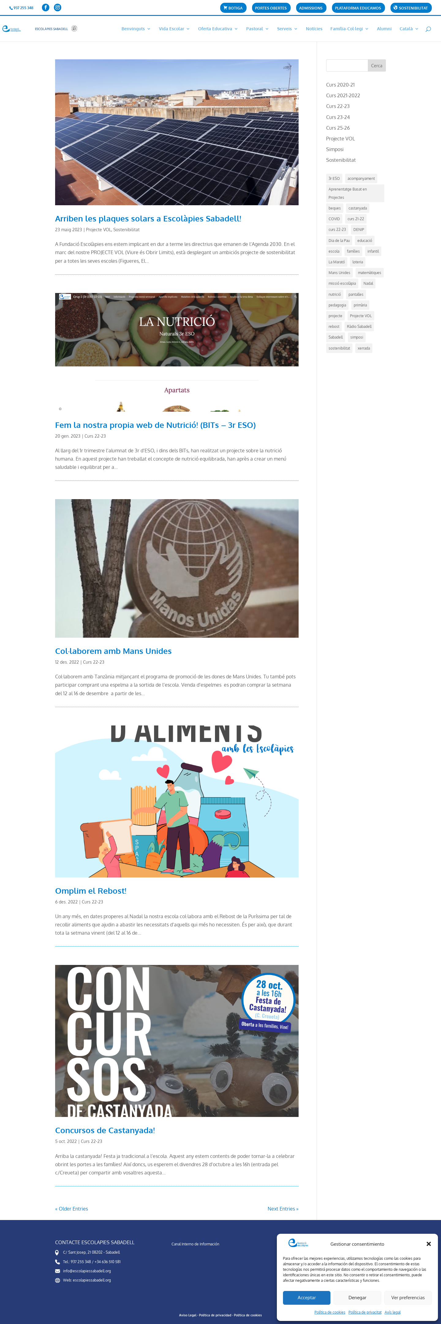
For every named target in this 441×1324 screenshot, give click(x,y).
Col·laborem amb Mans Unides (113, 651)
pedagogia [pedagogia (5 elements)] (337, 305)
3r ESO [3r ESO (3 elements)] (334, 178)
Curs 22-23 (95, 436)
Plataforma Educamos (358, 8)
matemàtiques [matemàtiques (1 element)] (369, 272)
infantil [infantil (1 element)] (373, 251)
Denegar (357, 1297)
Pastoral (254, 29)
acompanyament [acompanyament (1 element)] (361, 178)
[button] (429, 1244)
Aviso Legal (187, 1315)
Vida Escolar (171, 29)
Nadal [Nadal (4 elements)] (368, 283)
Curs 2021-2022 (343, 95)
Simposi (335, 149)
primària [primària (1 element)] (360, 305)
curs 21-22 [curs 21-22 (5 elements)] (356, 219)
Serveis (284, 29)
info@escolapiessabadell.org (87, 1271)
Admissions (310, 8)
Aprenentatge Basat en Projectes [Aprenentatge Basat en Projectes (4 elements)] (348, 193)
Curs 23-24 (338, 117)
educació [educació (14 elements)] (364, 240)
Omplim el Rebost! (90, 890)
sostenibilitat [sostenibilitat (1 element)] (339, 348)
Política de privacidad (215, 1315)
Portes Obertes (271, 8)
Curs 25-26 (338, 128)
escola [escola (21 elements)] (334, 251)
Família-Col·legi (346, 29)
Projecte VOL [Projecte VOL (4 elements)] (361, 315)
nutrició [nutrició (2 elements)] (335, 294)
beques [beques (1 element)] (335, 208)
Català (406, 29)
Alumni (384, 29)
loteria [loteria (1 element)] (357, 262)
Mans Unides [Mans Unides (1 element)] (339, 272)
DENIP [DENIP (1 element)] (358, 229)
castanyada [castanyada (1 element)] (358, 208)
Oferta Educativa (215, 29)
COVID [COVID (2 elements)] (334, 219)
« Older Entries (71, 1209)
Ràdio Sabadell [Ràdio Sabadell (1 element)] (359, 326)
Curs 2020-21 (340, 85)
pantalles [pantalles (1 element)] (356, 294)
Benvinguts (133, 29)
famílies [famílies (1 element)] (353, 251)
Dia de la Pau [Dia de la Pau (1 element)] (339, 240)
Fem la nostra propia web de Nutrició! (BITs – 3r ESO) (155, 425)
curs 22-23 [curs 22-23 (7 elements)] (337, 229)
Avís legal (393, 1312)
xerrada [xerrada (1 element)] (364, 348)
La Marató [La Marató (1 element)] (337, 262)
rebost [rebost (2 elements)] (334, 326)
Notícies (314, 29)
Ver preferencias (408, 1297)
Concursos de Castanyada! (105, 1130)
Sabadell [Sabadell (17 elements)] (336, 337)
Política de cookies (330, 1312)
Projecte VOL (98, 229)
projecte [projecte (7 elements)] (335, 315)
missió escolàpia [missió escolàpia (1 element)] (342, 283)
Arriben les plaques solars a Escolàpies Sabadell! (148, 218)
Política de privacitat (365, 1312)
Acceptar (307, 1297)
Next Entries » (283, 1209)
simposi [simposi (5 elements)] (356, 337)
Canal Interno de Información (195, 1244)
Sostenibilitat (126, 229)
